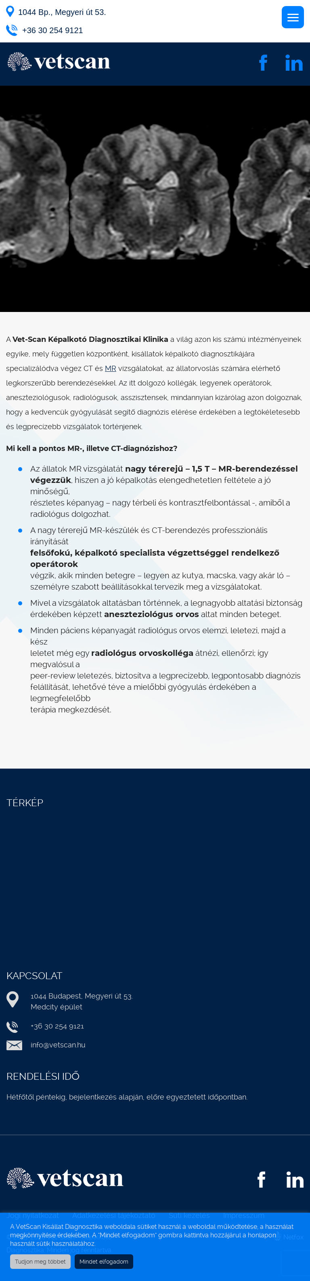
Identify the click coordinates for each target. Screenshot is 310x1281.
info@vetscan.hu (58, 1045)
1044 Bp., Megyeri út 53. (62, 12)
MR (110, 368)
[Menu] (293, 17)
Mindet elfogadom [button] (104, 1261)
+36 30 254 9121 (52, 30)
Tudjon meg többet (40, 1261)
